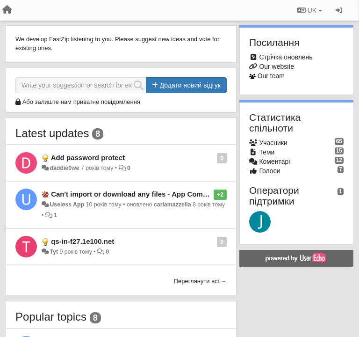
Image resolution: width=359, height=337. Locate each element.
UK (309, 10)
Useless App (67, 204)
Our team (271, 76)
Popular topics (50, 316)
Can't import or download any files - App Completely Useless (152, 194)
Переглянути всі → (200, 281)
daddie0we (64, 168)
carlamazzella (172, 204)
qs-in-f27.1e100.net (82, 241)
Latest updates (52, 133)
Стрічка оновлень (285, 57)
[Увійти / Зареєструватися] (338, 10)
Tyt (54, 252)
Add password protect (88, 157)
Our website (276, 66)
